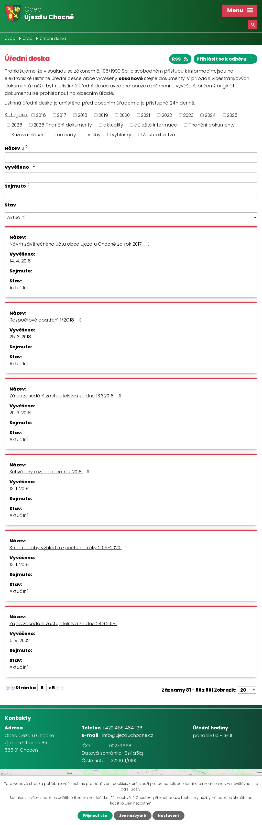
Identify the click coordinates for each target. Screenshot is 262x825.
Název (14, 148)
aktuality (113, 125)
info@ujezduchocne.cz (127, 735)
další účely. (131, 789)
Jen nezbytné (132, 815)
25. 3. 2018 (20, 337)
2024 (210, 115)
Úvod (10, 38)
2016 (41, 115)
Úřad (27, 38)
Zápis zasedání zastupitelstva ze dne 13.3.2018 (66, 396)
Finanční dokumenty (211, 125)
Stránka (25, 687)
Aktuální (18, 287)
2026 (17, 125)
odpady (66, 134)
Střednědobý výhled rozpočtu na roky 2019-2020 (69, 547)
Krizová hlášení (29, 134)
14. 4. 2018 (20, 261)
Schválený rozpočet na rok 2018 (50, 471)
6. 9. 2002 (19, 640)
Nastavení (168, 815)
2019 (103, 115)
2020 (124, 115)
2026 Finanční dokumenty (63, 125)
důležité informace (155, 125)
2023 (188, 115)
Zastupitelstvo (159, 134)
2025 (232, 115)
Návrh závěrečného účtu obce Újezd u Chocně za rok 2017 (80, 244)
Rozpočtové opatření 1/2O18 (46, 320)
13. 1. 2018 (19, 488)
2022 (167, 115)
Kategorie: (16, 114)
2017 (61, 115)
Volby (94, 134)
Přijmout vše (95, 815)
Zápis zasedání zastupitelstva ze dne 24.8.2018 (67, 623)
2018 (82, 115)
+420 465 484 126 (122, 728)
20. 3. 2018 (20, 412)
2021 (145, 115)
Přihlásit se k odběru (225, 59)
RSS (180, 59)
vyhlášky (121, 134)
